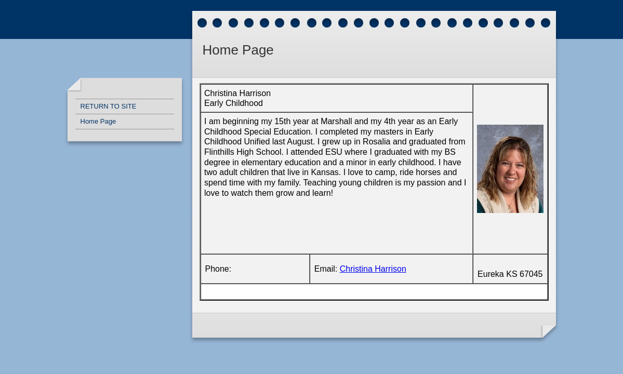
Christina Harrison (373, 268)
